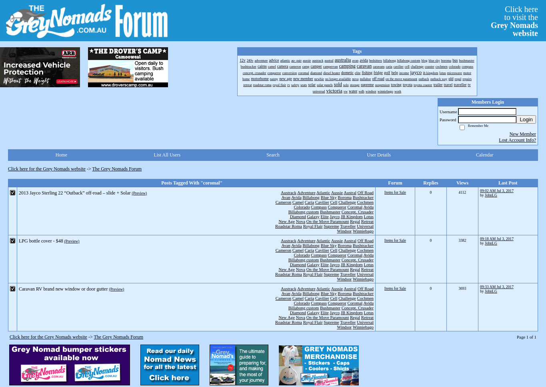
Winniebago (363, 231)
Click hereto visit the (514, 21)
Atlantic (323, 192)
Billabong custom (303, 211)
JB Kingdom (352, 216)
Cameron (284, 202)
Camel (298, 202)
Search (273, 155)
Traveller (348, 226)
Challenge (347, 202)
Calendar (484, 155)
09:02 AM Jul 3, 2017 (497, 190)
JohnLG (491, 195)
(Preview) (139, 193)
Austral (350, 192)
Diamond (298, 216)
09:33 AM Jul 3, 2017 (497, 287)
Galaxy (313, 216)
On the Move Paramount (327, 221)
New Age (286, 221)
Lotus (369, 216)
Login (526, 119)
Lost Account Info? (517, 140)
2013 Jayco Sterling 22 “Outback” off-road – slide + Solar (74, 193)
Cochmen (365, 202)
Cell (333, 202)
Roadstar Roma (288, 226)
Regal (355, 221)
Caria (309, 202)
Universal (365, 226)
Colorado (302, 207)
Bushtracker (363, 197)
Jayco (335, 216)
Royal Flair (313, 226)
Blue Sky (329, 197)
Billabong (311, 197)
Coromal (355, 207)
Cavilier (322, 202)
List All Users (167, 155)
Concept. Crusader (358, 211)
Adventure (306, 192)
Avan (285, 197)
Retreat (367, 221)
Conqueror (337, 207)
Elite (324, 216)
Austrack (288, 192)
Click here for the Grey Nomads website (47, 169)
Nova (300, 221)
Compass (319, 207)
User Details (379, 155)
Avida (296, 197)
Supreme (331, 226)
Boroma (345, 197)
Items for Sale (395, 192)
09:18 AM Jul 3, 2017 (497, 239)
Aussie (337, 192)
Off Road (366, 192)
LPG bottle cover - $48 (41, 241)
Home (61, 155)
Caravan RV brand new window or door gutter (63, 289)
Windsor (344, 231)
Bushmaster (330, 211)
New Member (523, 134)
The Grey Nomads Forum (117, 169)
